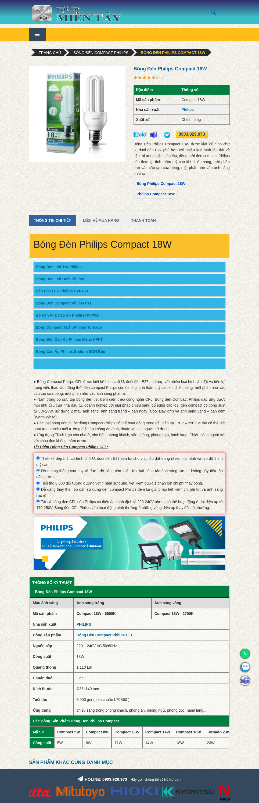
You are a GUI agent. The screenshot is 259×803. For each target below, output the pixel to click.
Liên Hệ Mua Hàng (101, 220)
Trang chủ (50, 53)
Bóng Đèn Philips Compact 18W (173, 53)
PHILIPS (84, 624)
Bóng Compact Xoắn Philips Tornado (69, 327)
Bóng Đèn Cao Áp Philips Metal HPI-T (69, 339)
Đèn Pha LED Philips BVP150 (62, 291)
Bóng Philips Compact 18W (160, 183)
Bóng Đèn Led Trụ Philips (59, 267)
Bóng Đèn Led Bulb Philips (60, 279)
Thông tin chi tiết (52, 220)
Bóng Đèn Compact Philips (100, 53)
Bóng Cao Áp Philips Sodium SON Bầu (70, 351)
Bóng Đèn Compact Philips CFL (64, 303)
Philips (187, 109)
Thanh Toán (143, 220)
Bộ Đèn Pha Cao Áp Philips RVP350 (67, 315)
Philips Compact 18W (155, 194)
